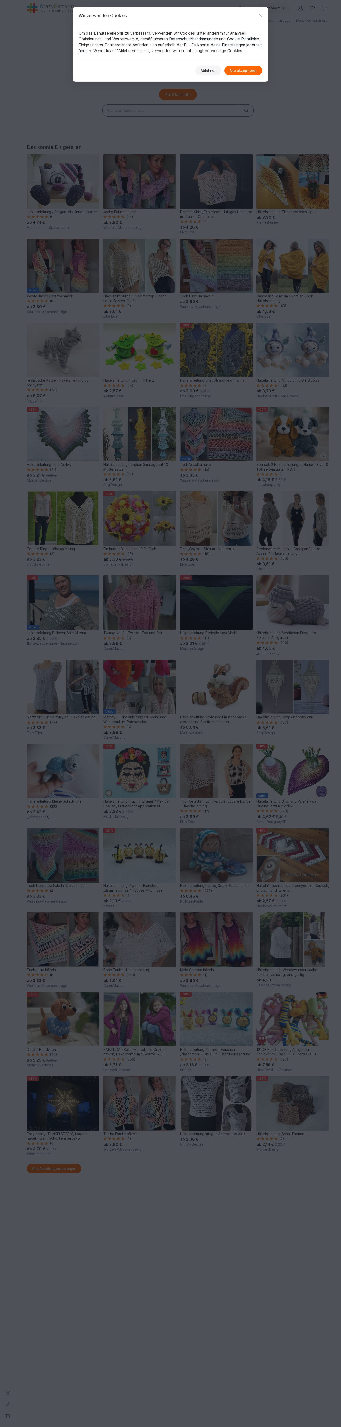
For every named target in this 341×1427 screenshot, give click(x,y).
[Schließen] (260, 16)
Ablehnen (208, 70)
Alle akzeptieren (243, 70)
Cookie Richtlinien (243, 38)
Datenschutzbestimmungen (193, 38)
